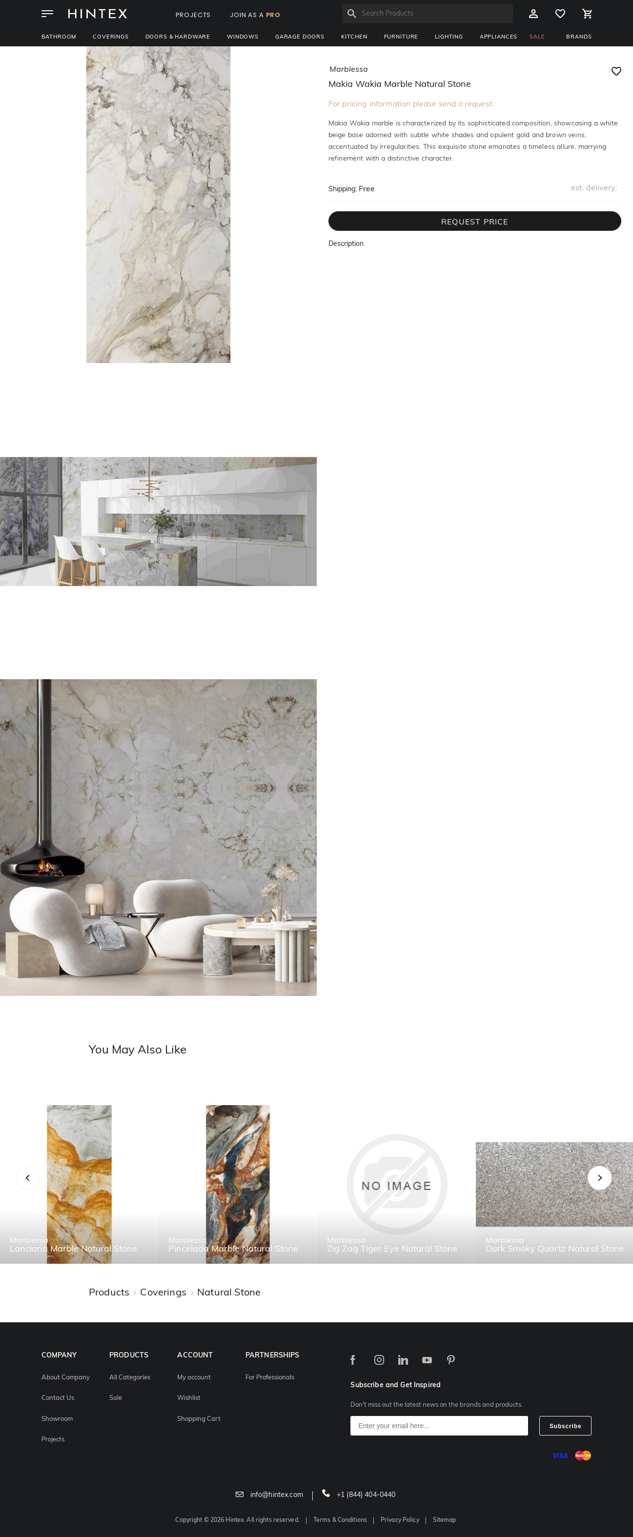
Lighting (449, 37)
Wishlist (189, 1398)
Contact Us (57, 1398)
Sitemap (444, 1520)
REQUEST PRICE (475, 222)
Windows (243, 37)
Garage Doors (300, 37)
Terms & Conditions (340, 1520)
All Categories (129, 1378)
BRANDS (579, 37)
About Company (65, 1378)
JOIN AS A (255, 15)
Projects (52, 1439)
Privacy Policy (400, 1520)
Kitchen (354, 37)
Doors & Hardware (177, 37)
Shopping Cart (199, 1419)
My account (194, 1378)
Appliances (498, 37)
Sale (115, 1398)
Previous (40, 1188)
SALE (537, 37)
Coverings (111, 37)
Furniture (401, 37)
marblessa (348, 70)
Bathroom (59, 37)
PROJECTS (193, 15)
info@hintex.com (269, 1495)
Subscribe (566, 1426)
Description (346, 244)
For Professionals (269, 1378)
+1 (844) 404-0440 (359, 1495)
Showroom (57, 1419)
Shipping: (342, 189)
